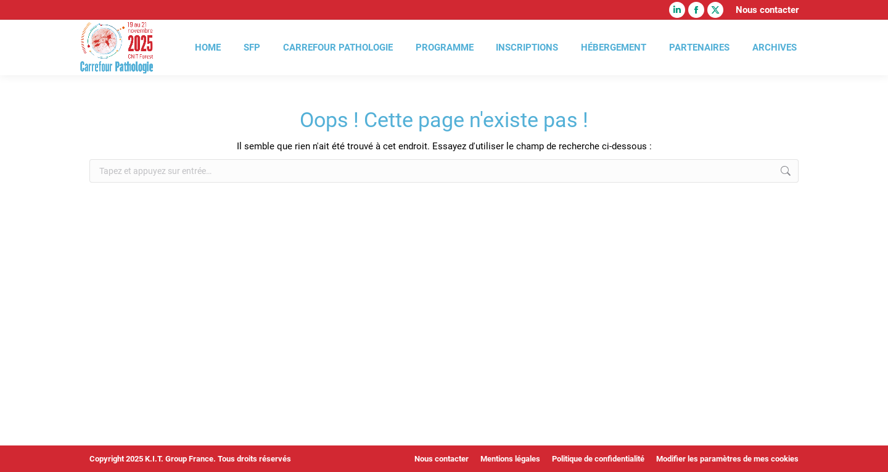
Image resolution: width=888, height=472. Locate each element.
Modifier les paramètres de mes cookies (727, 458)
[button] (27, 445)
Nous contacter (767, 9)
